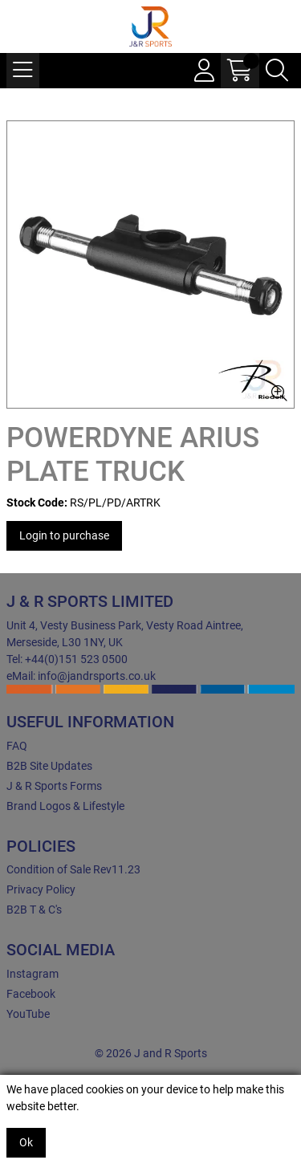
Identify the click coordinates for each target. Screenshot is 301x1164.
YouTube (28, 1013)
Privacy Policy (40, 889)
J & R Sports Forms (54, 785)
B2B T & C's (34, 909)
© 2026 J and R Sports (151, 1053)
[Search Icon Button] (277, 70)
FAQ (16, 745)
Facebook (30, 993)
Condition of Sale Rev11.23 (73, 869)
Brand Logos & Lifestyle (65, 806)
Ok (26, 1142)
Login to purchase (64, 535)
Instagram (32, 973)
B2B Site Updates (49, 765)
